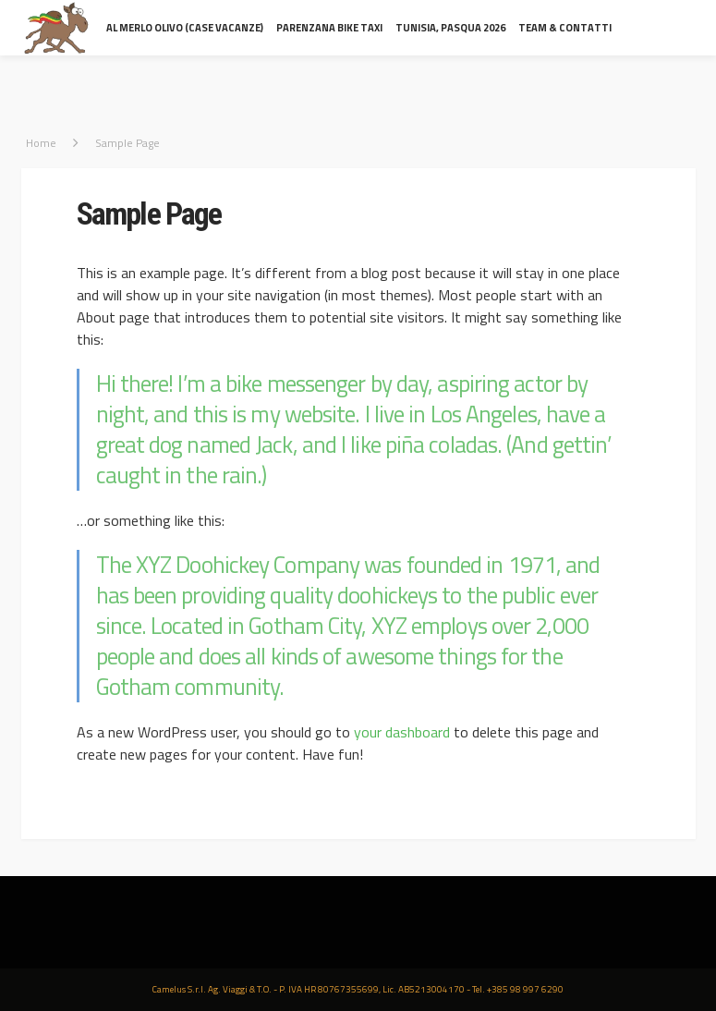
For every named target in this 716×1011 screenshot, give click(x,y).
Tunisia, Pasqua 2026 (450, 27)
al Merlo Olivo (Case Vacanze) (184, 27)
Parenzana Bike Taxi (329, 27)
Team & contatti (565, 27)
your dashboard (402, 732)
